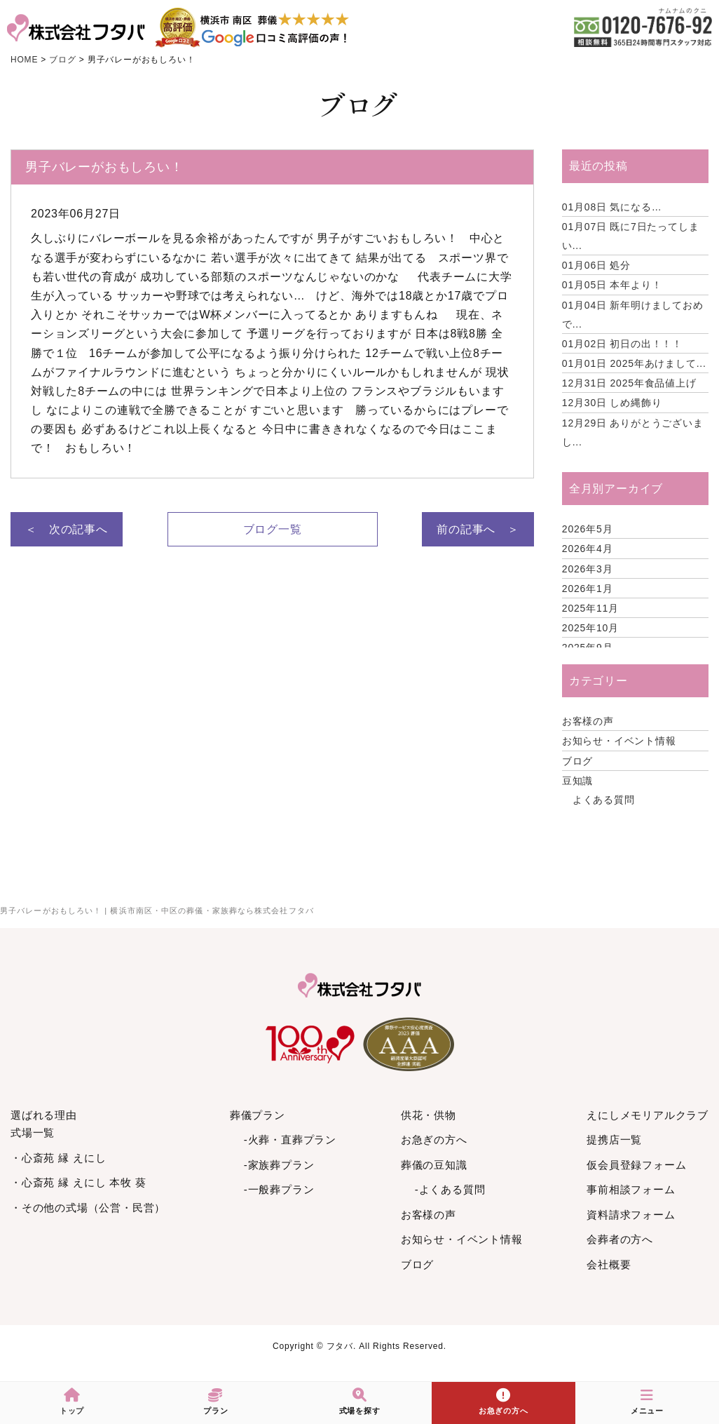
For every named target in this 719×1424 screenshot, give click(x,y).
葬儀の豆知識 (434, 1165)
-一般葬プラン (279, 1189)
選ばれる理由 (44, 1115)
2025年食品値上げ (629, 383)
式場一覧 (33, 1132)
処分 (596, 265)
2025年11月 (590, 608)
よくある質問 (604, 799)
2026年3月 (587, 569)
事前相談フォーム (631, 1189)
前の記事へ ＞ (478, 529)
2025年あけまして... (634, 363)
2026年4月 (587, 548)
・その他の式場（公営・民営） (88, 1208)
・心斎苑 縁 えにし (58, 1158)
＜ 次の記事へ (66, 529)
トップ (72, 1401)
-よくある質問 (450, 1189)
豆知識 (577, 780)
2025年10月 (590, 627)
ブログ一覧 (272, 529)
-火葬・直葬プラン (290, 1140)
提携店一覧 (614, 1140)
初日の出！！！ (622, 343)
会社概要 (609, 1264)
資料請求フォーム (631, 1215)
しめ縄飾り (612, 402)
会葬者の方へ (620, 1239)
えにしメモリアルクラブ (647, 1115)
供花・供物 (428, 1115)
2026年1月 (587, 588)
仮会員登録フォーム (636, 1165)
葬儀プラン (257, 1115)
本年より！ (612, 284)
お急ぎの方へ (434, 1140)
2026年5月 (587, 529)
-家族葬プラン (279, 1165)
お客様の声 (588, 721)
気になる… (612, 207)
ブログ (577, 761)
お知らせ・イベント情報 (619, 740)
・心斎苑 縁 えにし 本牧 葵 (78, 1182)
